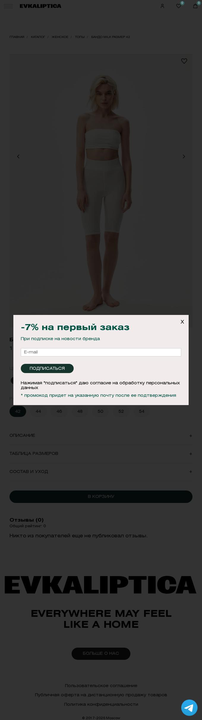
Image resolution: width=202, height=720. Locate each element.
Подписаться (47, 368)
